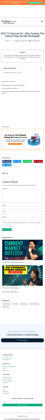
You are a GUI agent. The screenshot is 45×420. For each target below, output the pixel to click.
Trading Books (6, 347)
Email (4, 198)
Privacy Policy (6, 381)
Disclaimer (5, 379)
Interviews (5, 357)
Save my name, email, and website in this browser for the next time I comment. (22, 210)
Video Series (37, 28)
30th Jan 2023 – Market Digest (10, 275)
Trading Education (7, 365)
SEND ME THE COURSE (35, 3)
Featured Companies (7, 368)
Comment (5, 175)
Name (4, 192)
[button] (42, 9)
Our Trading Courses (7, 345)
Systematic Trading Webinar (9, 354)
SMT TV (31, 28)
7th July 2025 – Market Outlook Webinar (13, 249)
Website (4, 204)
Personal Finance (7, 366)
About (4, 377)
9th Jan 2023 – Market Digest (10, 279)
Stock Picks (5, 370)
